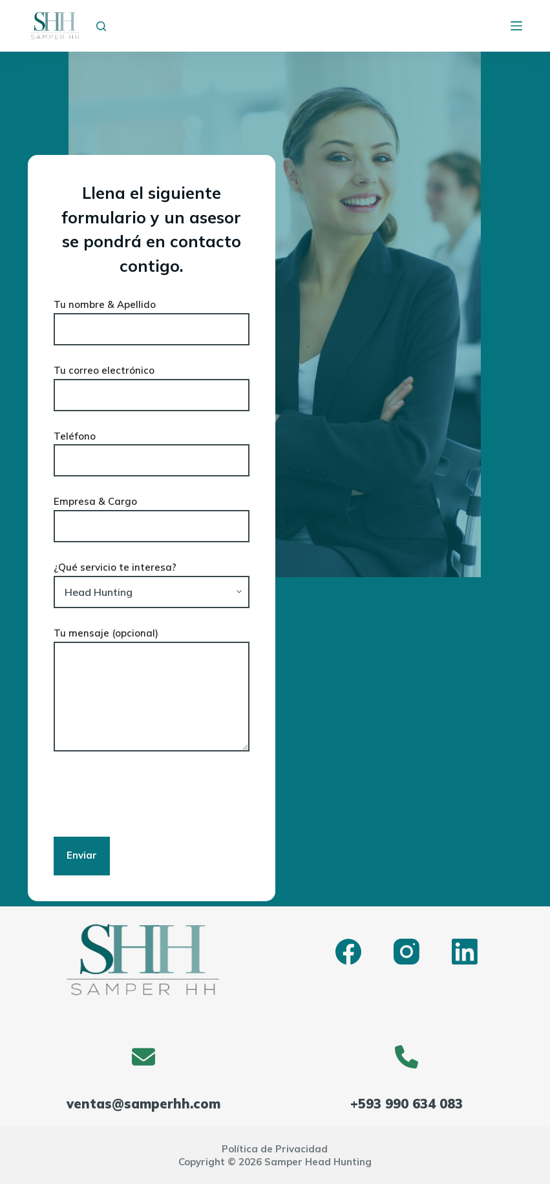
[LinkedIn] (465, 952)
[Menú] (516, 26)
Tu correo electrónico (151, 383)
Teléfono (151, 448)
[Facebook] (348, 952)
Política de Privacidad (275, 1149)
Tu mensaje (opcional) (151, 689)
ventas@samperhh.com (143, 1104)
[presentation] (152, 794)
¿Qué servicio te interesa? (151, 579)
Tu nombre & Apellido (151, 317)
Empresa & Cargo (151, 514)
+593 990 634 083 (406, 1104)
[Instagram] (406, 952)
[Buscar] (101, 26)
